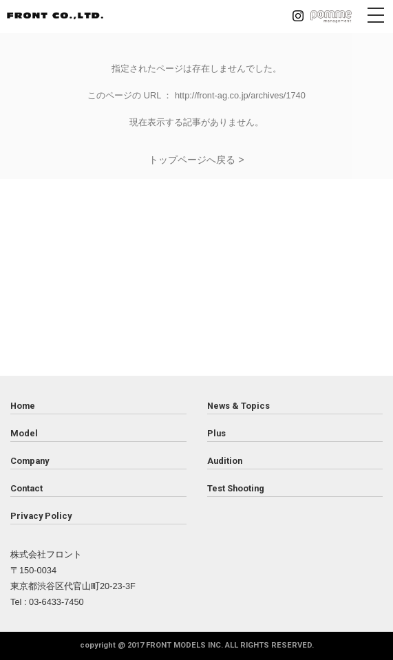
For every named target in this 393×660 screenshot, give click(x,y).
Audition (224, 461)
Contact (26, 488)
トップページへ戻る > (196, 159)
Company (29, 461)
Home (22, 406)
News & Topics (238, 406)
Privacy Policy (41, 516)
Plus (216, 433)
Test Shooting (235, 488)
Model (24, 433)
